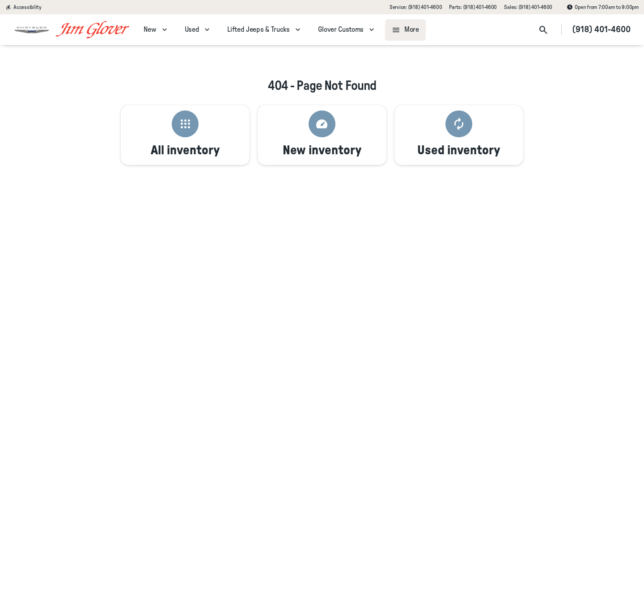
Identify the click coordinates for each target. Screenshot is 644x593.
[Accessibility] (23, 7)
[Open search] (543, 30)
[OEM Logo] (31, 30)
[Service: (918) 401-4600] (416, 7)
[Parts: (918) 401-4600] (473, 7)
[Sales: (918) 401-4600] (528, 7)
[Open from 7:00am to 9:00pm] (602, 7)
